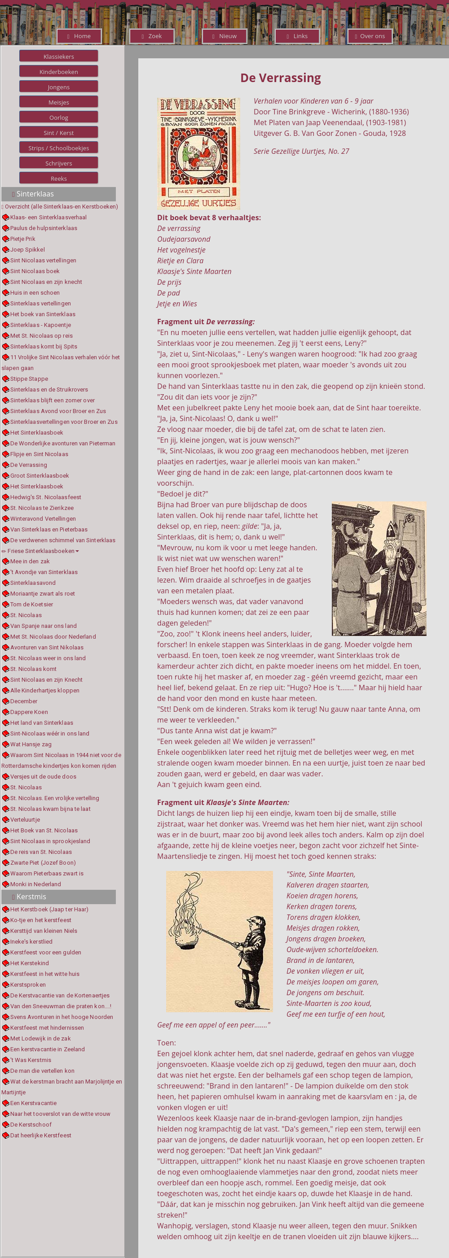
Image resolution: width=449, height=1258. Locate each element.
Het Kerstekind (29, 963)
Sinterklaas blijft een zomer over (52, 400)
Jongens (59, 87)
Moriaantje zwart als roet (42, 593)
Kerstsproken (28, 984)
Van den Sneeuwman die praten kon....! (61, 1006)
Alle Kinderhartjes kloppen (45, 690)
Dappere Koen (29, 712)
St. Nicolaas (26, 615)
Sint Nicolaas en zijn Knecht (46, 679)
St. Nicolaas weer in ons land (48, 658)
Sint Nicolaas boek (35, 271)
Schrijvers (58, 163)
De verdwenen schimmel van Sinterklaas (63, 540)
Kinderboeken (59, 72)
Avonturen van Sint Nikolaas (47, 647)
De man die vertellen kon (42, 1070)
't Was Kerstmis (31, 1060)
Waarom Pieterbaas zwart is (47, 873)
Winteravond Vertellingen (43, 518)
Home (79, 36)
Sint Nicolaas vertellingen (43, 260)
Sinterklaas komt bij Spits (44, 346)
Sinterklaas (33, 194)
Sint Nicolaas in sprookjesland (50, 841)
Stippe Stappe (29, 378)
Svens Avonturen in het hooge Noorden (62, 1017)
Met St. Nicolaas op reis (41, 335)
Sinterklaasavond (33, 582)
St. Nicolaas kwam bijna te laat (50, 808)
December (24, 701)
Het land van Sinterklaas (41, 722)
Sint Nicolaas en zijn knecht (46, 282)
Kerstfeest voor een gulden (46, 952)
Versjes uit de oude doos (43, 776)
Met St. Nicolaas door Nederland (53, 636)
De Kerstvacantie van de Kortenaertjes (60, 995)
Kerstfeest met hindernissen (47, 1027)
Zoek (151, 36)
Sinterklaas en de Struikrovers (49, 389)
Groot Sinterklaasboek (40, 475)
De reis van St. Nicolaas (41, 852)
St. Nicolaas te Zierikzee (42, 508)
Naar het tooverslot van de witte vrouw (60, 1113)
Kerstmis (29, 896)
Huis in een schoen (35, 292)
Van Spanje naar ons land (43, 625)
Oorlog (58, 117)
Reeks (59, 178)
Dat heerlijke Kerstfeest (40, 1135)
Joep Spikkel (27, 249)
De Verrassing (28, 464)
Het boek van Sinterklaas (42, 314)
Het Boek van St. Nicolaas (44, 830)
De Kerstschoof (31, 1124)
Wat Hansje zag (31, 744)
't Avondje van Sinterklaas (44, 572)
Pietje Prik (22, 238)
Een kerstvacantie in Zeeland (47, 1049)
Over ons (370, 36)
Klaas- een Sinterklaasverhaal (48, 217)
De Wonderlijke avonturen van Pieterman (63, 443)
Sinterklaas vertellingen (40, 303)
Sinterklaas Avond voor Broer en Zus (58, 411)
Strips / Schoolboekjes (58, 148)
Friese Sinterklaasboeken (40, 551)
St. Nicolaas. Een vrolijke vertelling (55, 798)
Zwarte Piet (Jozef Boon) (43, 862)
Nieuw (224, 36)
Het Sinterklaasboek (37, 432)
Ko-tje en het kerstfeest (40, 920)
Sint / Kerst (59, 133)
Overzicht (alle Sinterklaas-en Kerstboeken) (61, 206)
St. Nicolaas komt (33, 669)
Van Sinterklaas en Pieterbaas (49, 529)
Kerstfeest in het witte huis (45, 974)
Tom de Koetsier (31, 604)
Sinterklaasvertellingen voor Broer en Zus (64, 421)
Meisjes (58, 102)
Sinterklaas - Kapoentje (40, 325)
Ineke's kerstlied (31, 941)
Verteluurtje (25, 819)
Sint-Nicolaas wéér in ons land (50, 733)
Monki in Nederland (36, 884)
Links (297, 36)
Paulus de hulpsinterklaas (44, 228)
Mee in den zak (30, 561)
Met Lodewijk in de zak (40, 1038)
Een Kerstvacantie (33, 1103)
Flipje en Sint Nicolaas (39, 454)
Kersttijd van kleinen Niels (44, 930)
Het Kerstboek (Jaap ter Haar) (49, 909)
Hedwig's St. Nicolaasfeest (46, 497)
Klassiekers (59, 56)
